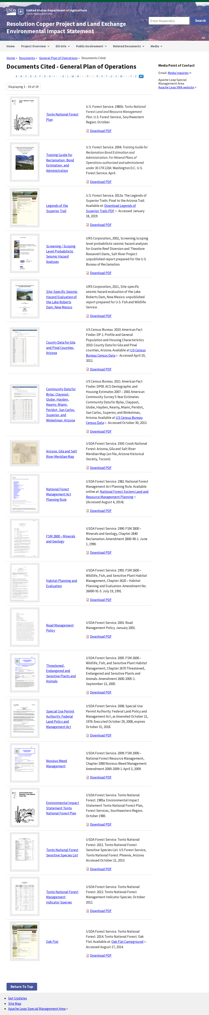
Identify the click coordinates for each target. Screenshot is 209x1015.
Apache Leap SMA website (177, 87)
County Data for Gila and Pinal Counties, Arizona (60, 347)
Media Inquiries (179, 73)
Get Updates (17, 998)
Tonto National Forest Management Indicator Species (62, 897)
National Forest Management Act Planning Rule (58, 494)
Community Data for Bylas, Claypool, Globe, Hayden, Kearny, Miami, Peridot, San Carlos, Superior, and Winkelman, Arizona (61, 405)
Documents (27, 58)
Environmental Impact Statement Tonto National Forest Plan (62, 808)
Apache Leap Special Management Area (38, 1008)
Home (11, 58)
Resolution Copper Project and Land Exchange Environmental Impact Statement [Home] (66, 27)
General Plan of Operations (58, 58)
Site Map (14, 1003)
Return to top (22, 986)
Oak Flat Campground (128, 941)
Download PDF (101, 131)
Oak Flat (52, 941)
